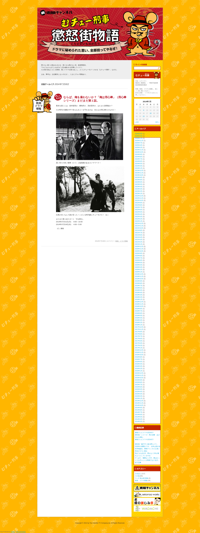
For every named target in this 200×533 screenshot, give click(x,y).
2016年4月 (138, 364)
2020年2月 (138, 269)
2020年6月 (138, 260)
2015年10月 (139, 378)
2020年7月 (138, 258)
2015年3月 (138, 394)
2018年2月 (138, 322)
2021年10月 (139, 228)
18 (150, 113)
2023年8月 (138, 180)
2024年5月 (138, 163)
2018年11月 (139, 304)
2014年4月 (138, 419)
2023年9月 (138, 177)
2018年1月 (138, 325)
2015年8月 (138, 382)
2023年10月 (139, 175)
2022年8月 (138, 205)
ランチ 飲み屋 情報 (141, 478)
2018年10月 (139, 306)
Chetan (13, 531)
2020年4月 (138, 265)
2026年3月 (138, 134)
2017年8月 (138, 334)
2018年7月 (138, 311)
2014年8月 (138, 410)
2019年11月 (139, 276)
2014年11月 (139, 403)
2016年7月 (138, 359)
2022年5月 (138, 212)
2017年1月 (138, 348)
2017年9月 (138, 332)
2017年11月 (139, 329)
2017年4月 (138, 341)
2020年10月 (139, 251)
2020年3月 (138, 267)
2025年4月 (138, 145)
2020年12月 (139, 246)
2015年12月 (139, 373)
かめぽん (138, 474)
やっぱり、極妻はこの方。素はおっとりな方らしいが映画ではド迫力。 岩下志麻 (147, 460)
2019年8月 (138, 283)
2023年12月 (139, 170)
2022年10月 (139, 200)
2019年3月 (138, 295)
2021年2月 (138, 242)
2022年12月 (139, 196)
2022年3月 (138, 216)
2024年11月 (139, 150)
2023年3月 (138, 189)
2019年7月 (138, 286)
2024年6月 (138, 161)
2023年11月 (139, 173)
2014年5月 (138, 417)
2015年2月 (138, 396)
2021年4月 (138, 237)
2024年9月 (138, 154)
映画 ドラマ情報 (121, 241)
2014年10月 (139, 405)
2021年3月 (138, 239)
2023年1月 (138, 193)
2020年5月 (138, 262)
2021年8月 (138, 230)
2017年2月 (138, 345)
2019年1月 (138, 299)
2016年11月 (139, 352)
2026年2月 (138, 136)
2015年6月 (138, 387)
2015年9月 (138, 380)
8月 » (157, 122)
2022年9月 (138, 203)
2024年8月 (138, 157)
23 (143, 116)
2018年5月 (138, 315)
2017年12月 (139, 327)
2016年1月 (138, 371)
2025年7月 (138, 143)
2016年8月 (138, 357)
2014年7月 (138, 412)
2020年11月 (139, 249)
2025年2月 (138, 147)
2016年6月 (138, 361)
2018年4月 (138, 318)
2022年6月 (138, 210)
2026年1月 (138, 138)
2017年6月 (138, 338)
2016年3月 (138, 366)
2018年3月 (138, 320)
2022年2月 (138, 219)
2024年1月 (138, 168)
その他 (137, 476)
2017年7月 (138, 336)
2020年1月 (138, 272)
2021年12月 (139, 223)
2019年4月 (138, 292)
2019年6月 (138, 288)
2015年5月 (138, 389)
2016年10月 (139, 355)
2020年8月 (138, 256)
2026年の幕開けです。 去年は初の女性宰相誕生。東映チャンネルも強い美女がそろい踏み (147, 449)
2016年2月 (138, 368)
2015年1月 (138, 398)
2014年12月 (139, 401)
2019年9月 (138, 281)
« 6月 (137, 122)
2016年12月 (139, 350)
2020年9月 (138, 253)
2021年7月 (138, 233)
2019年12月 (139, 274)
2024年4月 (138, 166)
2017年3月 (138, 343)
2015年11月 (139, 375)
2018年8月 (138, 309)
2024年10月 (139, 152)
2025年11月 (139, 140)
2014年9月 (138, 408)
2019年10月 (139, 279)
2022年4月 (138, 214)
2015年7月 (138, 385)
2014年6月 (138, 414)
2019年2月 (138, 297)
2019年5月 (138, 290)
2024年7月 (138, 159)
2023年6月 (138, 182)
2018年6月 (138, 313)
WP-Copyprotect (21, 531)
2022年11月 (139, 198)
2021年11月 (139, 226)
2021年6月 (138, 235)
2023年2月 (138, 191)
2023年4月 (138, 187)
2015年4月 (138, 391)
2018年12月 (139, 302)
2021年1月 (138, 244)
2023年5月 (138, 184)
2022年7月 (138, 207)
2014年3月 (138, 421)
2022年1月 (138, 221)
